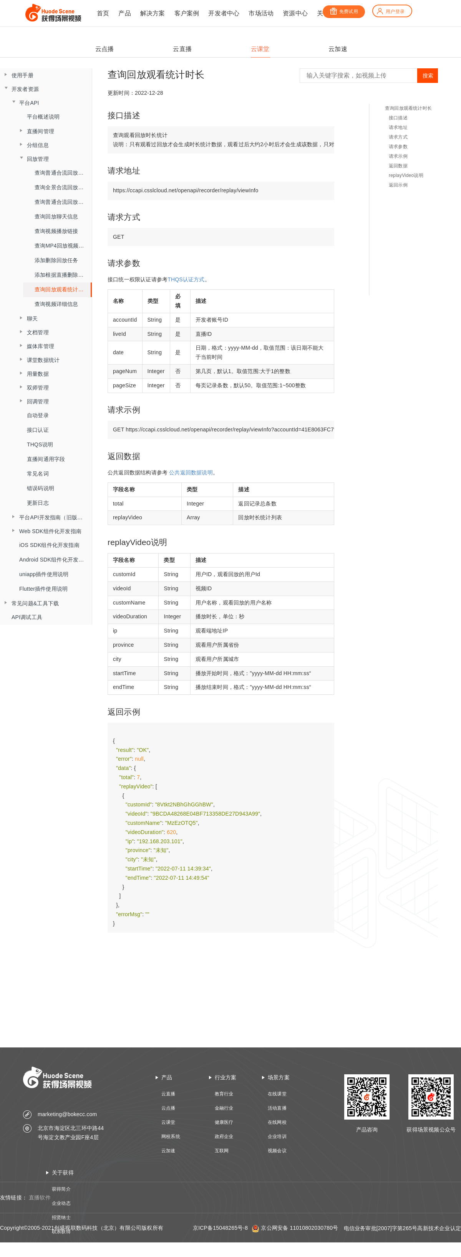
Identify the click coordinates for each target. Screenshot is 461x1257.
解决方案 (152, 13)
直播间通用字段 (46, 459)
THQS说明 (40, 444)
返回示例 (398, 185)
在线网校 (277, 1122)
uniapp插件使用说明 (43, 574)
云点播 (168, 1108)
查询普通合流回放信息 (62, 202)
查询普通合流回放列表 (62, 173)
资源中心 (295, 13)
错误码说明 (40, 488)
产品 (124, 13)
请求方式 (398, 137)
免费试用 (344, 11)
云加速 (168, 1150)
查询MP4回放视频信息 (62, 246)
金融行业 (224, 1108)
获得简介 (61, 1189)
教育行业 (224, 1094)
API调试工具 (27, 617)
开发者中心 (223, 13)
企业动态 (61, 1203)
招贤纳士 (61, 1217)
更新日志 (38, 503)
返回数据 (398, 165)
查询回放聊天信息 (56, 216)
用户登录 (390, 11)
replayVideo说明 (406, 175)
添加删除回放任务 (56, 260)
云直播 (168, 1094)
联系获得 (61, 1231)
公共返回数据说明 (191, 472)
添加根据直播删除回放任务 (63, 275)
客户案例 (186, 13)
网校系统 (170, 1136)
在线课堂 (277, 1094)
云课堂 (168, 1122)
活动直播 (277, 1108)
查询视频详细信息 (56, 304)
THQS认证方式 (186, 279)
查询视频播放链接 (56, 231)
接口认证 (38, 430)
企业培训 (277, 1136)
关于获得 (63, 1172)
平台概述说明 (43, 117)
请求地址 (398, 127)
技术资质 (61, 1246)
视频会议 (277, 1150)
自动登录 (38, 415)
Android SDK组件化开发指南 (54, 560)
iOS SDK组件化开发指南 (49, 545)
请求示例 (398, 156)
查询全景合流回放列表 (62, 187)
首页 (103, 13)
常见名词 (38, 474)
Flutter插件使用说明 (43, 589)
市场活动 (261, 13)
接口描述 (398, 118)
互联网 (222, 1150)
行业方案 (226, 1077)
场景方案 (279, 1077)
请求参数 (398, 146)
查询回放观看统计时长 (62, 289)
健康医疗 (224, 1122)
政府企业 (224, 1136)
